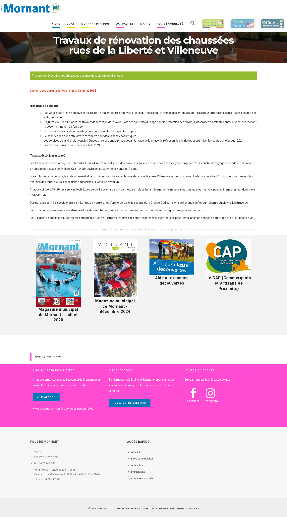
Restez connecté (170, 24)
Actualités (125, 24)
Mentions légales (188, 508)
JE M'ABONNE (46, 397)
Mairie (145, 24)
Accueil (135, 452)
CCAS (70, 24)
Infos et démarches (142, 458)
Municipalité (138, 471)
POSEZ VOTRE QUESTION (129, 402)
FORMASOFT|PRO (165, 508)
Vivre (56, 24)
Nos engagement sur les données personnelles (63, 408)
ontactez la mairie (143, 478)
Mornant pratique (95, 24)
